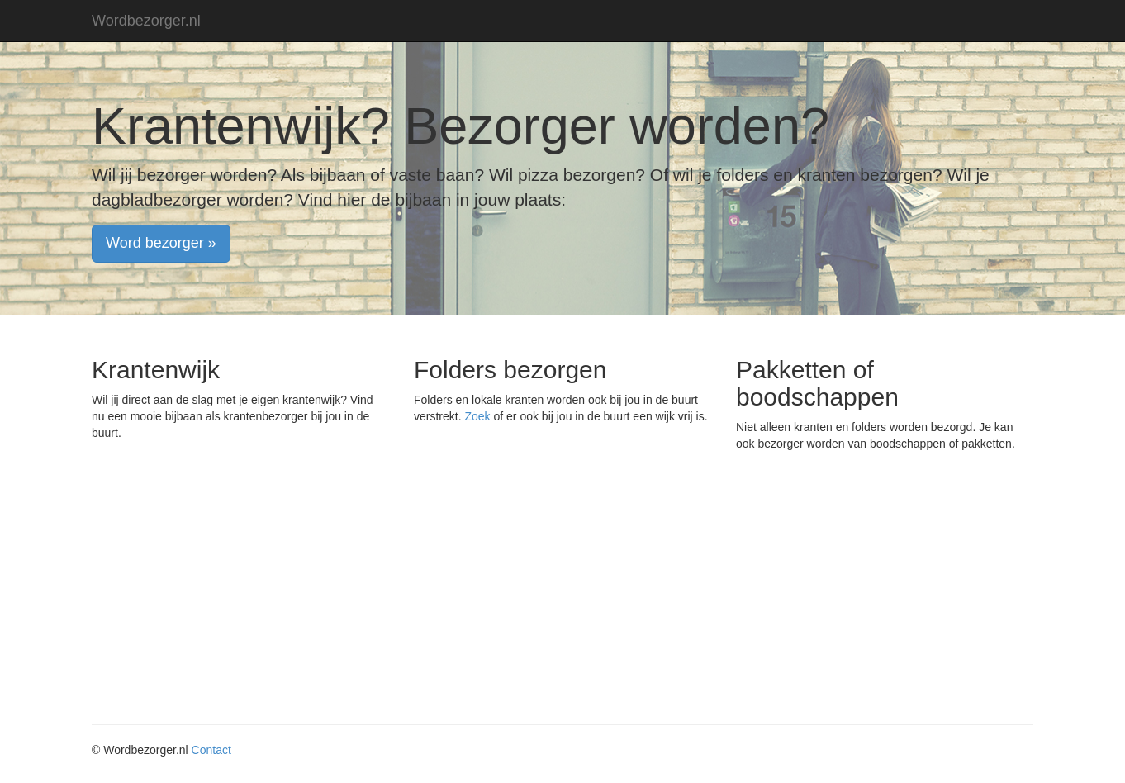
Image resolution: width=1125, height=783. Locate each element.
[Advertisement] (562, 592)
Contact (211, 750)
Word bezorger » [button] (161, 243)
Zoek (477, 416)
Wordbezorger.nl (146, 20)
